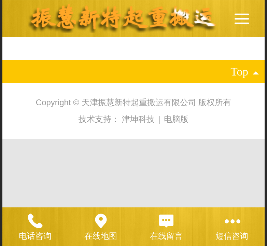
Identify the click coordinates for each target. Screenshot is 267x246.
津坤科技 (139, 119)
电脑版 (176, 119)
